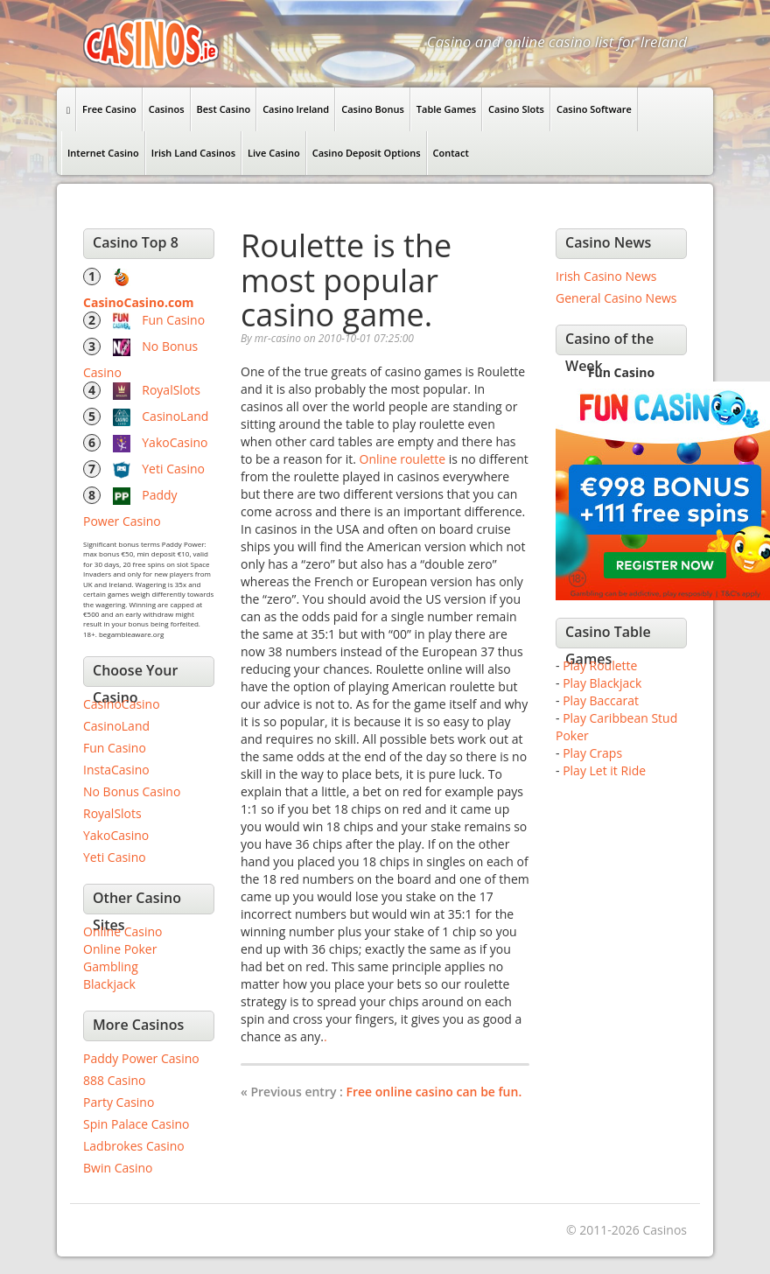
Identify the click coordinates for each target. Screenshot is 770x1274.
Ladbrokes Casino (134, 1146)
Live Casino (274, 152)
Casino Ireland (295, 109)
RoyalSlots (171, 390)
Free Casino (109, 109)
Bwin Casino (117, 1167)
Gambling (110, 966)
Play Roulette (600, 665)
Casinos (167, 109)
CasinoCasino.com (138, 302)
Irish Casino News (606, 276)
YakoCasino (174, 442)
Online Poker (120, 949)
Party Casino (118, 1102)
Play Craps (592, 753)
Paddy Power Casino (141, 1058)
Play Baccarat (601, 700)
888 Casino (114, 1080)
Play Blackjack (602, 683)
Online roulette (403, 459)
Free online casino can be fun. (434, 1091)
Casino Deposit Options (366, 152)
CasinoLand (175, 416)
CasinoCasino (121, 704)
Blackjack (109, 984)
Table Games (446, 109)
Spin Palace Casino (136, 1124)
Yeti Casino (173, 468)
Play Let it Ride (604, 770)
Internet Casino (103, 152)
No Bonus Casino (131, 791)
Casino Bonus (372, 109)
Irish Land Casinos (193, 152)
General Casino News (616, 298)
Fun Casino (173, 320)
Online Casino (122, 931)
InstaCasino (116, 769)
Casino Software (594, 109)
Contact (451, 152)
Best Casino (224, 109)
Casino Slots (516, 109)
